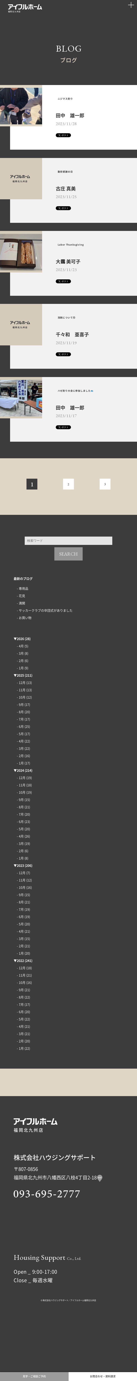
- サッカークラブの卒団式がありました (45, 657)
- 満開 (21, 649)
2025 (20, 722)
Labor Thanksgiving (83, 266)
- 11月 (21, 736)
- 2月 (20, 707)
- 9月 (20, 751)
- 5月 (20, 780)
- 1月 (20, 714)
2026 (20, 685)
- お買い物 (24, 664)
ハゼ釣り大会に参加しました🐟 (89, 431)
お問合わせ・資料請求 (103, 1372)
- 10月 (21, 744)
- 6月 (20, 773)
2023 (20, 912)
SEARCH (68, 601)
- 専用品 (22, 635)
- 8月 (20, 758)
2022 (20, 1007)
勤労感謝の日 (73, 185)
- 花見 (21, 642)
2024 (20, 817)
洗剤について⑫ (75, 346)
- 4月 (20, 693)
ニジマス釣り (73, 103)
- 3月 (20, 700)
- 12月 (21, 729)
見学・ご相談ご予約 (34, 1372)
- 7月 (20, 766)
